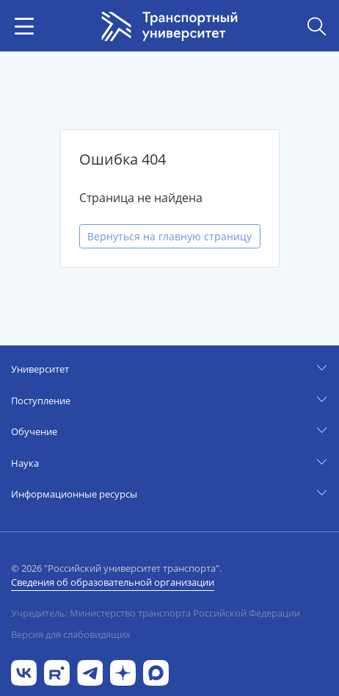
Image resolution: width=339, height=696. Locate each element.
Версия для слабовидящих (71, 634)
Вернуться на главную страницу (169, 236)
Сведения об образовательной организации (112, 582)
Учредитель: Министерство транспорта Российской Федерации (155, 613)
